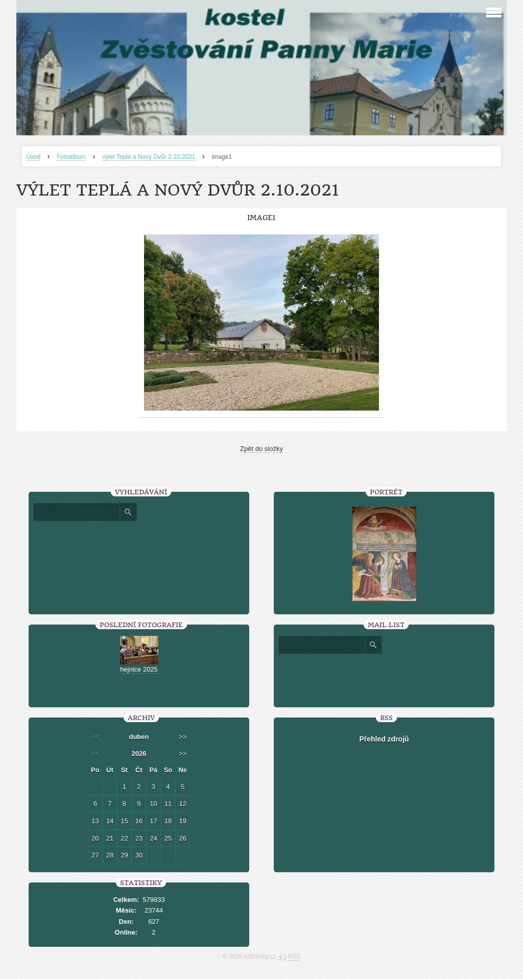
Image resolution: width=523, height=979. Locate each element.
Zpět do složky (261, 448)
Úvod (33, 156)
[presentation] (384, 677)
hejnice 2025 (139, 669)
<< (95, 737)
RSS (294, 956)
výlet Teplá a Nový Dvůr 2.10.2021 (149, 156)
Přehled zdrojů (384, 739)
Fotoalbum (71, 156)
